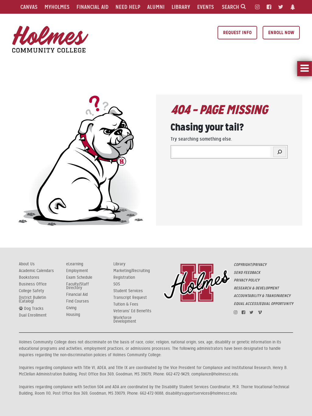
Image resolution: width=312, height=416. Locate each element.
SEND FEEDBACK (247, 272)
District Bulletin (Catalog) (32, 299)
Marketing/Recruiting (131, 271)
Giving (71, 308)
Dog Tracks (31, 308)
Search (234, 6)
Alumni (156, 6)
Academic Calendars (36, 271)
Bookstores (29, 277)
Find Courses (77, 301)
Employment (77, 271)
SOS (116, 284)
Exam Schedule (79, 277)
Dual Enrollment (33, 315)
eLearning (74, 264)
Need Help (127, 6)
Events (205, 6)
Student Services (128, 291)
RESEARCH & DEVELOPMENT (256, 288)
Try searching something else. (201, 139)
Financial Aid (92, 6)
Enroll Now (281, 32)
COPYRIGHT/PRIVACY (250, 264)
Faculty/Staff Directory (77, 286)
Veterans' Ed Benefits (132, 311)
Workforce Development (124, 319)
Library (181, 6)
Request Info (237, 32)
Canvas (28, 6)
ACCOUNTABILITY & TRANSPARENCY (262, 295)
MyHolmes (56, 6)
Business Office (33, 284)
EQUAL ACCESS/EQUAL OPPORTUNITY (263, 303)
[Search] (279, 152)
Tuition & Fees (125, 304)
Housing (73, 315)
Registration (124, 277)
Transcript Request (130, 297)
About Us (27, 264)
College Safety (31, 291)
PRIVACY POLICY (246, 280)
